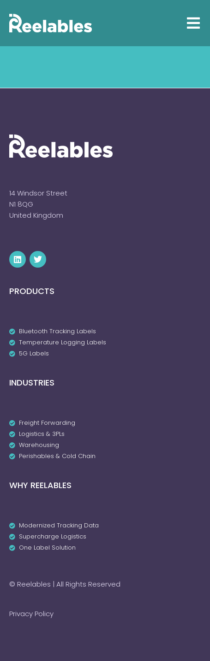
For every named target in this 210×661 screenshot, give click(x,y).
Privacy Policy (31, 613)
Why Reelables (40, 485)
